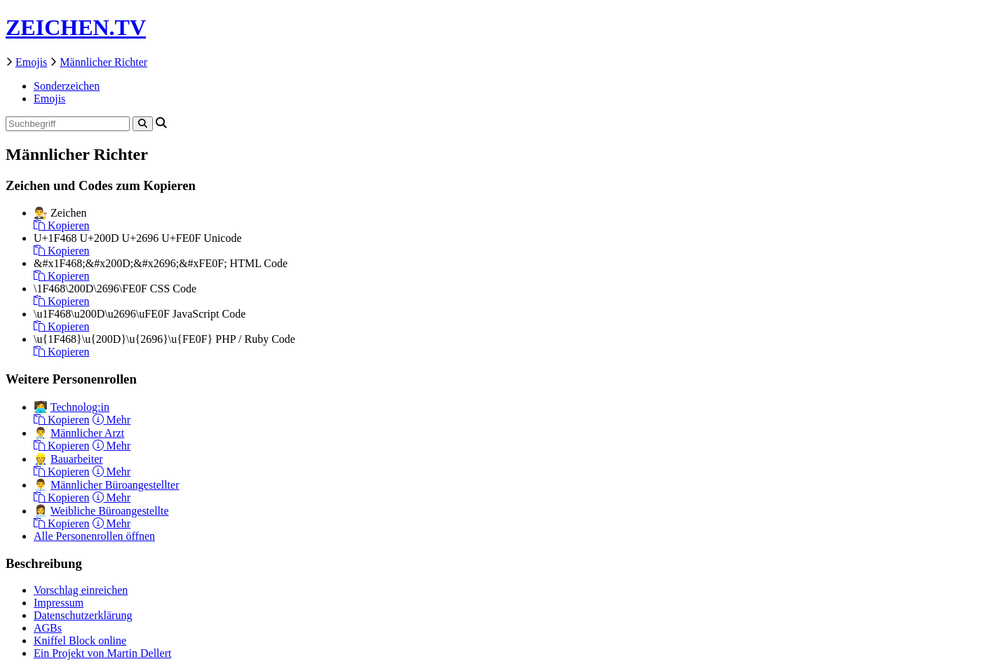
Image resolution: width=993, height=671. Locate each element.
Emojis (31, 62)
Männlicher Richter (103, 62)
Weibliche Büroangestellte (109, 511)
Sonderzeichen (67, 86)
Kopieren (62, 225)
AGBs (48, 628)
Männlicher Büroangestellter (115, 485)
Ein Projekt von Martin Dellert (102, 653)
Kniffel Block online (80, 640)
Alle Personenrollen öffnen (94, 536)
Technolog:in (79, 407)
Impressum (58, 603)
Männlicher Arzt (87, 433)
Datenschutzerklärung (83, 615)
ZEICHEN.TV (76, 27)
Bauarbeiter (76, 459)
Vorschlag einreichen (81, 590)
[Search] (143, 123)
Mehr (112, 420)
